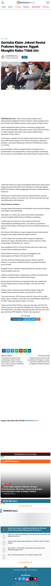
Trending (18, 7)
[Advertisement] (26, 21)
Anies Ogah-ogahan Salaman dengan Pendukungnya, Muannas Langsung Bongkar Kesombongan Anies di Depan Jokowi (21, 489)
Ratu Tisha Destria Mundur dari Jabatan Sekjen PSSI (25, 555)
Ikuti (24, 57)
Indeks (10, 7)
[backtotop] (25, 567)
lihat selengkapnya (25, 506)
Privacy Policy (17, 570)
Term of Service (32, 570)
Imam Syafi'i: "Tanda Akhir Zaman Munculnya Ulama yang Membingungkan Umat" (26, 549)
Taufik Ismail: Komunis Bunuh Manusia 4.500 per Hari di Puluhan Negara (28, 542)
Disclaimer (25, 570)
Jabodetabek (35, 7)
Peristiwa (46, 7)
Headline (26, 7)
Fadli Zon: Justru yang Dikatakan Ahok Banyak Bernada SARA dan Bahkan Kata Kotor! (29, 535)
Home (4, 7)
